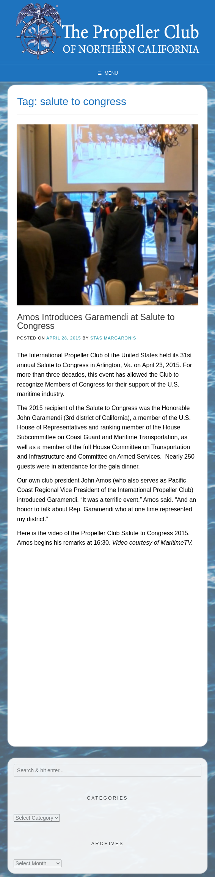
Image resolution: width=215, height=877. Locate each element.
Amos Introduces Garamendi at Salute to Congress (96, 321)
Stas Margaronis (113, 338)
